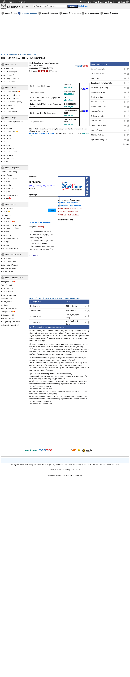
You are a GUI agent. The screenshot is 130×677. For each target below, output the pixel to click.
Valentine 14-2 (6, 298)
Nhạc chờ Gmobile (110, 13)
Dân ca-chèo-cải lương (9, 248)
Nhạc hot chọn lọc (8, 105)
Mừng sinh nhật (7, 282)
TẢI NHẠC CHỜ (15, 7)
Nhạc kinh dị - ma (7, 158)
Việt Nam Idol (6, 215)
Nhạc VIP (4, 162)
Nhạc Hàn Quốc (7, 68)
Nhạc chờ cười (6, 138)
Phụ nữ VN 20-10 (7, 318)
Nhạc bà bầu (6, 185)
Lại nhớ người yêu (98, 69)
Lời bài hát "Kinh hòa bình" (40, 223)
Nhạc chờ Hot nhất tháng (10, 95)
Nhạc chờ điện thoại (13, 254)
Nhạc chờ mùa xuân (8, 295)
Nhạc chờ (4, 54)
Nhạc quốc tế (6, 235)
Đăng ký (83, 2)
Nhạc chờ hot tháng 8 (9, 112)
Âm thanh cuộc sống (9, 172)
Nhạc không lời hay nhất (10, 78)
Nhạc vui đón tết (7, 288)
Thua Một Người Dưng (99, 88)
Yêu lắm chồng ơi (97, 102)
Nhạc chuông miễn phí (17, 2)
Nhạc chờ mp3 (10, 204)
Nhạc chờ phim (6, 208)
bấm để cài (68, 87)
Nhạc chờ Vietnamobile (72, 13)
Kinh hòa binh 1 (35, 311)
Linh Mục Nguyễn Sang (72, 316)
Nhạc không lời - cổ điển (10, 228)
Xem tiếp (126, 144)
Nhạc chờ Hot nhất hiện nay (11, 102)
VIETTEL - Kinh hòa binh (68, 203)
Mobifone (13, 54)
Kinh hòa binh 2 (35, 316)
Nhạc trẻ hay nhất (7, 75)
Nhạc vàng (5, 245)
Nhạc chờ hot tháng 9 (9, 92)
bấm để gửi (68, 100)
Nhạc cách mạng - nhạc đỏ (11, 225)
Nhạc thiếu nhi (6, 222)
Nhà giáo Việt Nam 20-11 (10, 322)
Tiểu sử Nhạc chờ (65, 220)
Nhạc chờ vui (6, 135)
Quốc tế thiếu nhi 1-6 (9, 308)
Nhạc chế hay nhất (8, 82)
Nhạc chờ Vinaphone (50, 13)
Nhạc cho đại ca (7, 155)
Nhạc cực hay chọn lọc (10, 72)
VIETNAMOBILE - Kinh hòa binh (71, 209)
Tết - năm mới (6, 285)
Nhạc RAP (5, 125)
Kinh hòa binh (33, 54)
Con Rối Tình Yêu (98, 121)
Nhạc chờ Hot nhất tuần (10, 98)
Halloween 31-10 (7, 315)
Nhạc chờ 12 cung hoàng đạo (12, 122)
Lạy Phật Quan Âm (98, 92)
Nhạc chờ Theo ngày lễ (14, 278)
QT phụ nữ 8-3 (6, 302)
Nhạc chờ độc (10, 118)
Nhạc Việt (4, 242)
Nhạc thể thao (6, 175)
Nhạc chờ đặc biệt (12, 168)
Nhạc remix (5, 145)
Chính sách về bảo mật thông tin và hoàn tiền (65, 475)
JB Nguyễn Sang (72, 306)
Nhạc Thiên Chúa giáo (9, 195)
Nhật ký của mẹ (97, 111)
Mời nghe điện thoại (8, 268)
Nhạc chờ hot (10, 88)
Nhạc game (5, 192)
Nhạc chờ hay (10, 64)
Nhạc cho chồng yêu (9, 152)
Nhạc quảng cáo (7, 188)
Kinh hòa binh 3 (35, 322)
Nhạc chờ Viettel (11, 13)
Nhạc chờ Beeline (92, 13)
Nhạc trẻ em (5, 182)
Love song (5, 232)
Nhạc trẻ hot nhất (7, 108)
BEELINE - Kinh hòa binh (68, 212)
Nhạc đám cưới (7, 292)
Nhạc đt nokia (6, 258)
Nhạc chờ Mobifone (29, 13)
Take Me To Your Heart (99, 107)
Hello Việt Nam (96, 130)
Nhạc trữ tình (6, 218)
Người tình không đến (99, 140)
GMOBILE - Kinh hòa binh (68, 215)
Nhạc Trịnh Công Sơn (9, 178)
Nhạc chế (4, 142)
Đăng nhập (92, 2)
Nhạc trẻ (4, 212)
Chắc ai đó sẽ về (97, 73)
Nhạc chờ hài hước (8, 132)
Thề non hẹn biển (97, 116)
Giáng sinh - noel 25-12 (10, 325)
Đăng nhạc (102, 2)
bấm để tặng (68, 94)
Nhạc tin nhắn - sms (8, 262)
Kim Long (40, 227)
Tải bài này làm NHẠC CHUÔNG (41, 133)
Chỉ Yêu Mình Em (97, 135)
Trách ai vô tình (97, 97)
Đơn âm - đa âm (7, 272)
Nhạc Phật (5, 198)
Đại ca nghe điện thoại (9, 265)
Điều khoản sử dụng (116, 2)
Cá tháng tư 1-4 (7, 305)
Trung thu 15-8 (6, 312)
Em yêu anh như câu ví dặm (101, 83)
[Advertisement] (59, 427)
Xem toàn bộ (34, 255)
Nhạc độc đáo (6, 128)
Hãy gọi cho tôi (96, 78)
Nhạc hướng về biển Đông (11, 238)
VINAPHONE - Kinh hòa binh (69, 206)
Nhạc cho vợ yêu (7, 148)
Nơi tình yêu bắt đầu (98, 125)
